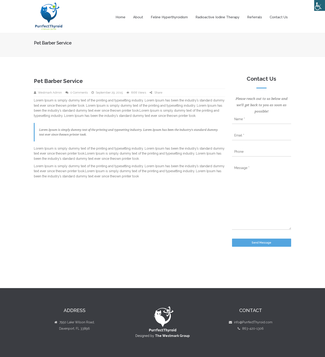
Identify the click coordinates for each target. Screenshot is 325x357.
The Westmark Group (172, 336)
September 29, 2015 (109, 92)
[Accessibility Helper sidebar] (319, 5)
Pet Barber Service (58, 81)
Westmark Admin (50, 92)
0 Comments (79, 92)
